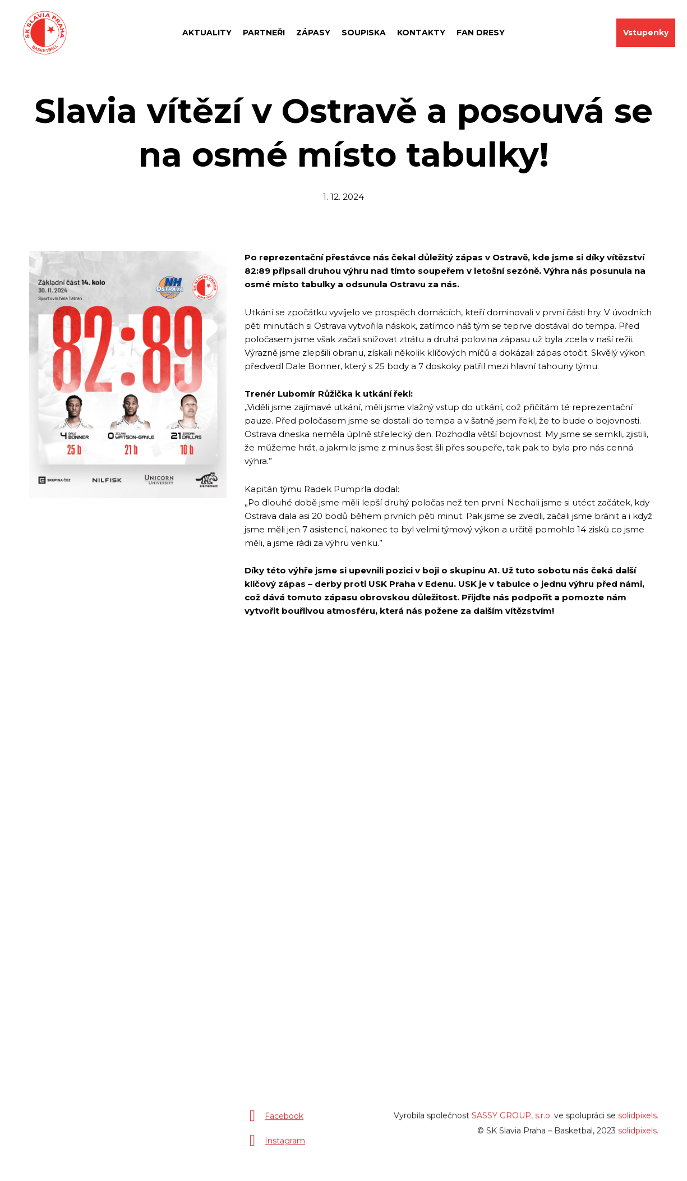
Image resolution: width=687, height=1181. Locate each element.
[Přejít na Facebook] (274, 1121)
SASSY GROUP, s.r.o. (512, 1120)
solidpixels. (638, 1120)
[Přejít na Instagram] (275, 1146)
